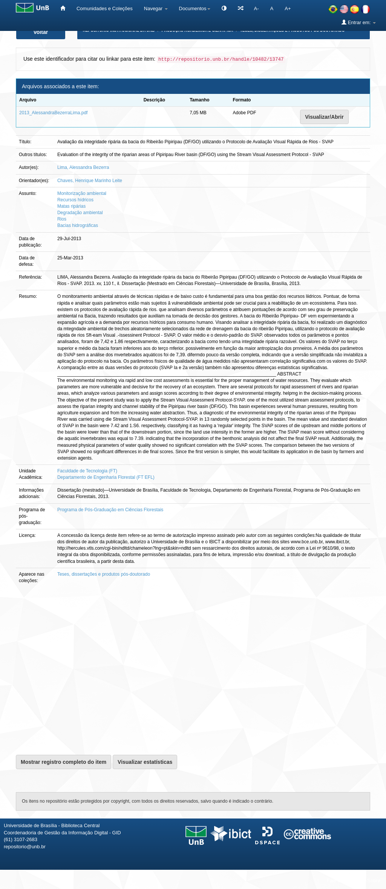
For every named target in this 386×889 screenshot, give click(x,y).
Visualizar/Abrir (324, 117)
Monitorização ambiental (81, 193)
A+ (288, 8)
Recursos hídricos (75, 199)
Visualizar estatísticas (145, 762)
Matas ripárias (71, 206)
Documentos (194, 8)
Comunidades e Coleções (105, 8)
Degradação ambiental (80, 212)
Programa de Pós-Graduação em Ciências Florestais (110, 509)
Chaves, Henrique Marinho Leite (89, 180)
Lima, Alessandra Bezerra (83, 167)
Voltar (41, 32)
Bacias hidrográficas (77, 225)
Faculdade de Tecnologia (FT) (87, 471)
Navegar (156, 8)
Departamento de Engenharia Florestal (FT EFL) (106, 477)
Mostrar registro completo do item (63, 762)
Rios (61, 219)
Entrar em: (359, 22)
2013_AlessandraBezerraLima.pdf (53, 112)
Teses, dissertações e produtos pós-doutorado (103, 574)
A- (256, 8)
